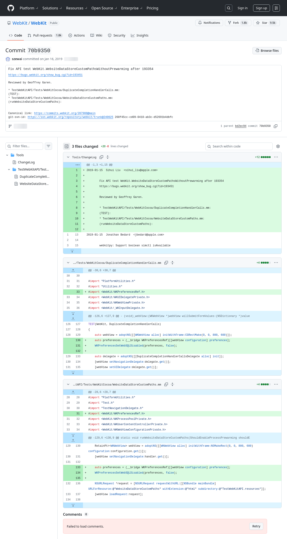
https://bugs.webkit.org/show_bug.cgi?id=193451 (45, 75)
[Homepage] (10, 8)
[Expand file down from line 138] (82, 505)
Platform (29, 8)
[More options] (276, 157)
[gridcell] (176, 165)
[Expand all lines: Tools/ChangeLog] (116, 157)
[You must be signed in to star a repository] (266, 23)
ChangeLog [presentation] (26, 162)
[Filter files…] (32, 146)
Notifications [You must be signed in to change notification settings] (209, 23)
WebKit (20, 23)
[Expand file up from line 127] (82, 319)
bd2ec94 (240, 126)
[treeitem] (33, 169)
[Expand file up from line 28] (82, 392)
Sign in (243, 8)
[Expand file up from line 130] (82, 440)
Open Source (104, 8)
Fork (238, 23)
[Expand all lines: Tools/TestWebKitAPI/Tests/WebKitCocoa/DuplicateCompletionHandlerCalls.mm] (177, 263)
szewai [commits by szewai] (17, 59)
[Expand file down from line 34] (82, 435)
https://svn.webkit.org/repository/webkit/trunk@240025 (70, 117)
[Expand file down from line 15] (81, 251)
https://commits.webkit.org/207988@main (65, 113)
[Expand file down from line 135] (82, 372)
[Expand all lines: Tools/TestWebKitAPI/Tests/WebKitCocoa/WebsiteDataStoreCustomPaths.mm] (177, 384)
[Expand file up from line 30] (82, 270)
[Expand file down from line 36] (82, 313)
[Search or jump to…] (228, 8)
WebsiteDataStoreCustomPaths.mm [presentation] (46, 183)
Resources (77, 8)
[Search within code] (237, 146)
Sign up (261, 8)
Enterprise (132, 8)
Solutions (52, 8)
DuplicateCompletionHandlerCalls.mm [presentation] (48, 176)
